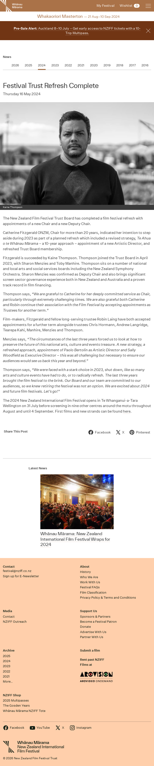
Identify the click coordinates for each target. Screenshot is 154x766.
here (126, 411)
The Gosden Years (16, 705)
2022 (6, 671)
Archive (8, 650)
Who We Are (89, 577)
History (85, 572)
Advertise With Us (93, 632)
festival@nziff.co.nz (17, 571)
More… (8, 681)
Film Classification (93, 592)
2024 (7, 661)
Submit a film (90, 650)
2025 (6, 656)
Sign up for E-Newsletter (21, 576)
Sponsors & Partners (95, 617)
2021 (6, 676)
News (7, 57)
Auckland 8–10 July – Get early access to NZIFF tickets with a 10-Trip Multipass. (77, 30)
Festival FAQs (90, 587)
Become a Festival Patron (98, 622)
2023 (6, 666)
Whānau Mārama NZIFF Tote (24, 711)
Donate (85, 627)
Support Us (88, 611)
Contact (9, 567)
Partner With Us (91, 637)
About (84, 567)
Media (7, 611)
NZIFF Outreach (15, 622)
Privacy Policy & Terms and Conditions (108, 598)
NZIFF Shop (12, 695)
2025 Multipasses (16, 700)
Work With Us (90, 582)
